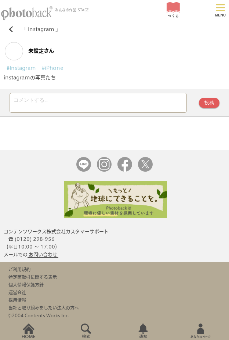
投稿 (209, 104)
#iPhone (52, 68)
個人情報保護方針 (26, 287)
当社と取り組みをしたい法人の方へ (43, 310)
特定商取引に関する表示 (32, 279)
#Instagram (21, 68)
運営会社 (17, 294)
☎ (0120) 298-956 (31, 241)
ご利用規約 (19, 271)
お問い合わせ (43, 256)
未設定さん (29, 51)
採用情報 (17, 302)
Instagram (41, 29)
